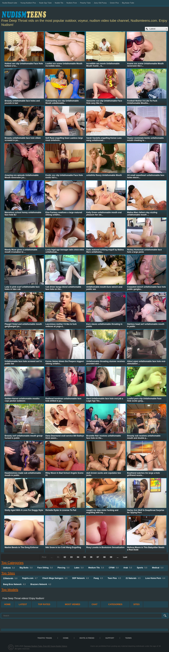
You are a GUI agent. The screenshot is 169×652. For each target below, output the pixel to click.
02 (65, 557)
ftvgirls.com (29, 578)
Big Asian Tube (128, 3)
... (117, 557)
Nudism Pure (71, 3)
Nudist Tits (59, 3)
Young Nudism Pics (28, 3)
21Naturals (10, 578)
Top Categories (12, 563)
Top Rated (44, 604)
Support (109, 638)
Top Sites (8, 573)
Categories (115, 604)
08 (104, 557)
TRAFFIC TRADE (44, 638)
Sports (142, 568)
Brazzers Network (40, 584)
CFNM (113, 568)
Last (125, 557)
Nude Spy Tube (45, 3)
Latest (23, 604)
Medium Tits (96, 568)
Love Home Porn (155, 578)
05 (85, 557)
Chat (94, 604)
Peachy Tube (85, 3)
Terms (128, 638)
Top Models (9, 590)
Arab (127, 568)
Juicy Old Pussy (100, 3)
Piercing (63, 568)
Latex (79, 568)
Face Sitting (45, 568)
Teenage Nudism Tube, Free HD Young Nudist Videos (45, 646)
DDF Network (80, 578)
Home (7, 604)
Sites (136, 604)
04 (78, 557)
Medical (157, 568)
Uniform (9, 568)
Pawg (98, 578)
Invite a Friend (87, 638)
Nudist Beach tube (9, 3)
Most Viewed (72, 604)
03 (71, 557)
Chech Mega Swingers (54, 578)
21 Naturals (133, 578)
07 (98, 557)
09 (111, 557)
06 (91, 557)
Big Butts (26, 568)
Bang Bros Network (14, 584)
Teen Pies (114, 578)
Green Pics (114, 3)
